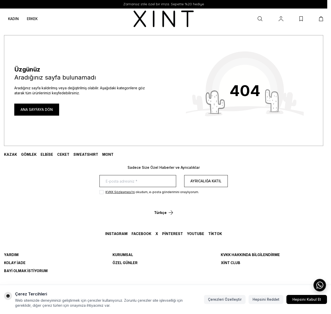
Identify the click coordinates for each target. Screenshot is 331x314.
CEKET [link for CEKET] (63, 154)
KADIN (13, 19)
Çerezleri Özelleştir (225, 299)
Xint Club (230, 263)
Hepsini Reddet (266, 299)
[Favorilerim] (301, 18)
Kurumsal (123, 255)
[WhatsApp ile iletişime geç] (319, 285)
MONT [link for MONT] (108, 154)
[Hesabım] (281, 18)
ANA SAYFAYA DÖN (37, 109)
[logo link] (164, 19)
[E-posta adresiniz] (137, 181)
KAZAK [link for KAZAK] (10, 154)
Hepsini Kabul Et (306, 299)
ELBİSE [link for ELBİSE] (47, 154)
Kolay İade (15, 263)
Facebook (141, 233)
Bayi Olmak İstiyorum (26, 271)
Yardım (11, 255)
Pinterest (172, 233)
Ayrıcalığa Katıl (206, 181)
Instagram (116, 233)
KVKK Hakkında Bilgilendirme (250, 255)
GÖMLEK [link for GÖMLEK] (29, 154)
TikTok (215, 233)
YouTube (195, 233)
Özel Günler (125, 263)
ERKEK (32, 19)
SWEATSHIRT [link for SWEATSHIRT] (85, 154)
